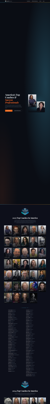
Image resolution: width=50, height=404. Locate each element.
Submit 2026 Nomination (17, 110)
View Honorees (8, 110)
